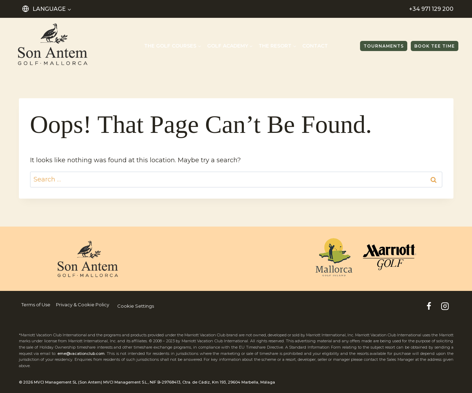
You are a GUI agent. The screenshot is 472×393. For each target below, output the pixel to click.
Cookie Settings (135, 306)
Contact (315, 46)
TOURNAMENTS (384, 46)
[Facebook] (429, 306)
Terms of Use (35, 304)
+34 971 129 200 (431, 9)
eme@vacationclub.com (81, 353)
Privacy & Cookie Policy (82, 304)
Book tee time (434, 46)
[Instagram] (445, 306)
